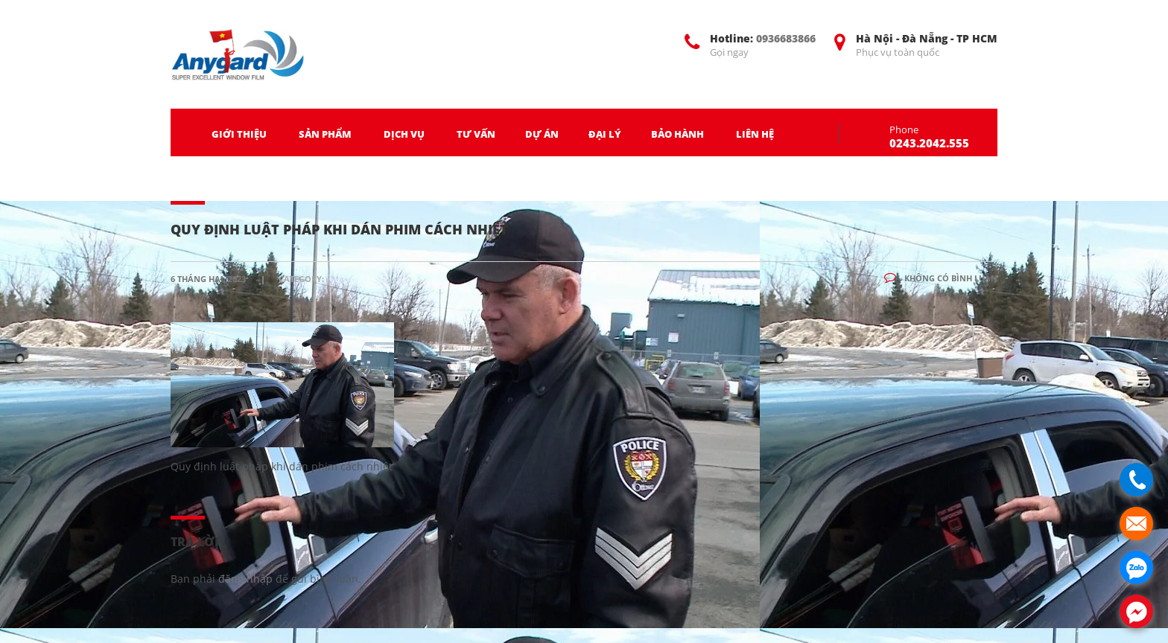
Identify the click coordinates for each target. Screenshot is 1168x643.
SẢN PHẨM (325, 134)
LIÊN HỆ (755, 134)
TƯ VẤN (476, 134)
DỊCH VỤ (404, 134)
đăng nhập (245, 579)
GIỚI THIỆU (239, 134)
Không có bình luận (940, 278)
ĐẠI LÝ (604, 134)
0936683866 (786, 38)
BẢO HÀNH (677, 134)
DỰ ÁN (542, 134)
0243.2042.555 (929, 142)
